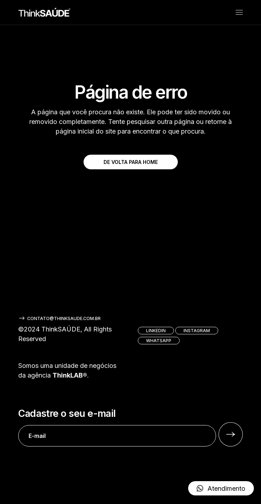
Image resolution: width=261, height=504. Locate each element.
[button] (221, 488)
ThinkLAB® (69, 375)
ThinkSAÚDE (60, 329)
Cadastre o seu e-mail (117, 427)
